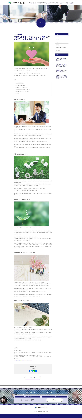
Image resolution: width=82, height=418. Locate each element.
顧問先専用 (58, 50)
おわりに (17, 93)
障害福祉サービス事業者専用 (61, 47)
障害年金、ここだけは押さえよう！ (22, 87)
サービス (57, 36)
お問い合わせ (54, 399)
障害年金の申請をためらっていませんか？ (23, 89)
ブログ (20, 34)
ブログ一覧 (33, 377)
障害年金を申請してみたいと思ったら (22, 91)
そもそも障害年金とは (19, 83)
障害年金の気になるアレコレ (21, 85)
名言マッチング (59, 42)
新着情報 (57, 44)
